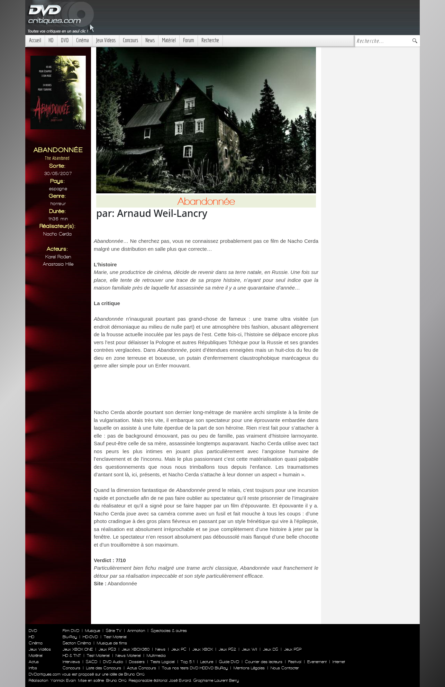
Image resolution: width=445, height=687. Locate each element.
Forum (188, 40)
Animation (136, 631)
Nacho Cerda (57, 234)
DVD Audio (113, 662)
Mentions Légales (249, 668)
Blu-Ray (70, 637)
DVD (65, 40)
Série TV (113, 631)
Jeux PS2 (227, 649)
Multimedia (156, 655)
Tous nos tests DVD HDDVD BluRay (195, 668)
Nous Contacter (284, 668)
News (150, 40)
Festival (294, 662)
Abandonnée (122, 583)
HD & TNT (72, 655)
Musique (92, 631)
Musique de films (112, 643)
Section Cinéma (77, 643)
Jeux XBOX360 (135, 649)
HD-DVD (90, 637)
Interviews (71, 662)
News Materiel (128, 655)
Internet (339, 662)
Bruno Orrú (116, 680)
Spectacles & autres (169, 631)
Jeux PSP (292, 649)
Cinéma (82, 40)
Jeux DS (270, 649)
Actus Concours (141, 668)
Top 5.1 (187, 662)
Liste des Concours (103, 668)
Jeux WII (249, 649)
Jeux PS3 (107, 649)
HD (51, 40)
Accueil (35, 40)
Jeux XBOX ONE (78, 649)
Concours (130, 40)
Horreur (58, 203)
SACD (91, 662)
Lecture (206, 662)
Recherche (210, 40)
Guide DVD (229, 662)
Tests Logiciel (163, 662)
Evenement (317, 662)
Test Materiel (115, 637)
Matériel (169, 40)
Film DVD (71, 631)
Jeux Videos (106, 40)
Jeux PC (179, 649)
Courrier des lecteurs (263, 662)
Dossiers (137, 662)
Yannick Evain (63, 680)
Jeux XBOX (202, 649)
